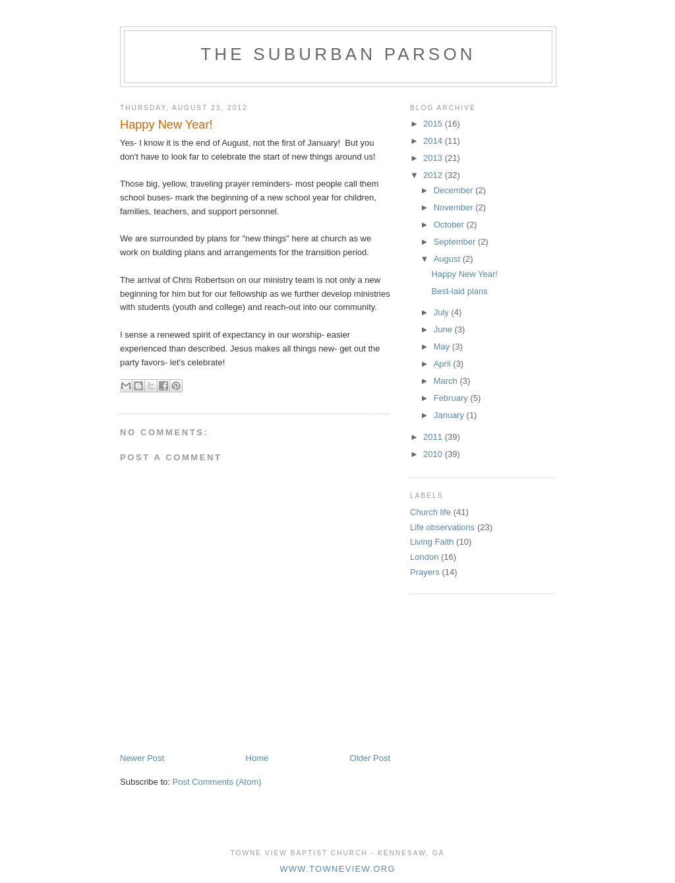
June (444, 329)
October (450, 224)
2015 (434, 124)
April (444, 364)
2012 (434, 175)
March (447, 381)
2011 (434, 437)
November (455, 207)
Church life (430, 512)
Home (257, 758)
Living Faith (432, 542)
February (452, 398)
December (455, 190)
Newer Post (142, 758)
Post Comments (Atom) (217, 782)
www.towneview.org (337, 869)
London (424, 557)
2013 (434, 158)
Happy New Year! (464, 274)
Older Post (370, 758)
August (448, 259)
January (450, 415)
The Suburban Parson (338, 54)
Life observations (442, 527)
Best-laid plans (459, 291)
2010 (434, 454)
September (456, 242)
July (443, 312)
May (443, 346)
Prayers (425, 572)
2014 (434, 141)
